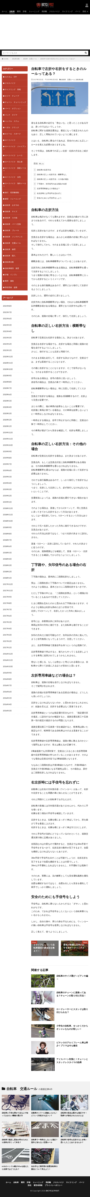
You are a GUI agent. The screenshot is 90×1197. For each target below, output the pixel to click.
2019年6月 (7, 471)
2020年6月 (7, 395)
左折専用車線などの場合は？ (47, 188)
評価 (24, 11)
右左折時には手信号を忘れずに (48, 193)
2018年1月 (7, 578)
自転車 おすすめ (12, 205)
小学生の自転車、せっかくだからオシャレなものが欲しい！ (72, 1027)
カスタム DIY (11, 77)
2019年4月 (7, 483)
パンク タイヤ (11, 115)
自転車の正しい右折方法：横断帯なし (50, 174)
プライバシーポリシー (53, 1185)
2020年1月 (7, 426)
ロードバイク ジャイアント (14, 147)
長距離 (44, 11)
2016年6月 (7, 692)
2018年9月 (7, 528)
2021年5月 (7, 325)
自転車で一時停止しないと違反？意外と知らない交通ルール (44, 1140)
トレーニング (34, 11)
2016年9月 (7, 673)
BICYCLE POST (52, 1191)
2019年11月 (8, 439)
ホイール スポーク (13, 134)
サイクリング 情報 (13, 89)
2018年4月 (7, 559)
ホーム (4, 11)
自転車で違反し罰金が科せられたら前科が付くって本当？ (15, 1140)
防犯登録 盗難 (11, 287)
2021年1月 (7, 350)
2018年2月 (7, 572)
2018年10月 (8, 521)
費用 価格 (9, 281)
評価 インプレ (11, 275)
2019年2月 (7, 496)
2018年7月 (7, 540)
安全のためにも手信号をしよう (48, 198)
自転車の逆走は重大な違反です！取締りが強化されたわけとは (74, 1114)
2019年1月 (7, 502)
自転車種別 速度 (12, 268)
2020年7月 (7, 388)
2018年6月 (7, 547)
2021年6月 (7, 319)
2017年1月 (7, 648)
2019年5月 (7, 477)
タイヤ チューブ (12, 96)
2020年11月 (8, 363)
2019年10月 (8, 445)
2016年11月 (8, 661)
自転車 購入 (10, 256)
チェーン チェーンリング (15, 102)
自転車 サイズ (11, 211)
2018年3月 (7, 566)
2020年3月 (7, 414)
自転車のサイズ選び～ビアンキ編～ (72, 977)
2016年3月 (7, 711)
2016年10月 (8, 667)
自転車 (12, 11)
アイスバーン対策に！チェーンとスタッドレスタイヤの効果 (72, 1060)
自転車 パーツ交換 (13, 224)
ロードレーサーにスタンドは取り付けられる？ (72, 1010)
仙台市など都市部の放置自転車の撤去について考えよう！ (44, 1167)
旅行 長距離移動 (12, 192)
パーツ (77, 11)
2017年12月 (8, 585)
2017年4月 (7, 629)
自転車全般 (16, 59)
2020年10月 (8, 369)
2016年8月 (7, 679)
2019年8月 (7, 458)
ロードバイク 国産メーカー (14, 169)
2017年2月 (7, 642)
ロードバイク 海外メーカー (14, 184)
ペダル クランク (12, 127)
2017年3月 (7, 635)
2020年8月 (7, 382)
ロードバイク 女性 (13, 177)
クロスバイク (54, 11)
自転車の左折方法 (42, 169)
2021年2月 (7, 344)
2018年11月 (8, 515)
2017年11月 (8, 591)
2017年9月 (7, 597)
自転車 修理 (10, 249)
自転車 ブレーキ (12, 230)
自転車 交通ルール (30, 59)
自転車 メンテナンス (13, 237)
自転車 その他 (11, 218)
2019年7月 (7, 464)
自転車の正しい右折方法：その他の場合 (51, 179)
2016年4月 (7, 705)
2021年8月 (7, 306)
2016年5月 (7, 699)
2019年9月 (7, 452)
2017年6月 (7, 616)
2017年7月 (7, 610)
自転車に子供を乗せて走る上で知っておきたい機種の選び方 (15, 1114)
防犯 (84, 11)
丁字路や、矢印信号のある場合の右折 (50, 184)
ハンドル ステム (12, 121)
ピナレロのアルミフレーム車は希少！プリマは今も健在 (72, 1044)
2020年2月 (7, 420)
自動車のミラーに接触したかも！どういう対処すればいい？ (44, 1114)
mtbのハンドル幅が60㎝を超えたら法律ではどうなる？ (15, 1167)
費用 (19, 11)
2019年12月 (8, 433)
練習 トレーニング (13, 199)
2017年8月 (7, 604)
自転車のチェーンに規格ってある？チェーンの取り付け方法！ (71, 994)
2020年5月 (7, 401)
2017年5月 (7, 623)
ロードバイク (10, 140)
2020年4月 (7, 407)
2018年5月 (7, 553)
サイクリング (67, 11)
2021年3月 (7, 338)
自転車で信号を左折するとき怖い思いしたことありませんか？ (74, 1140)
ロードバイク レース (13, 155)
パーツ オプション (13, 108)
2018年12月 (8, 509)
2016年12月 (8, 654)
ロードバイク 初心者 (13, 162)
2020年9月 (7, 376)
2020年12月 (8, 357)
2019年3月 (7, 490)
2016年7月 (7, 686)
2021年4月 (7, 331)
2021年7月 (7, 312)
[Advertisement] (45, 32)
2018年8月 (7, 534)
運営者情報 (38, 1185)
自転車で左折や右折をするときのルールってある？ (57, 59)
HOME (6, 59)
